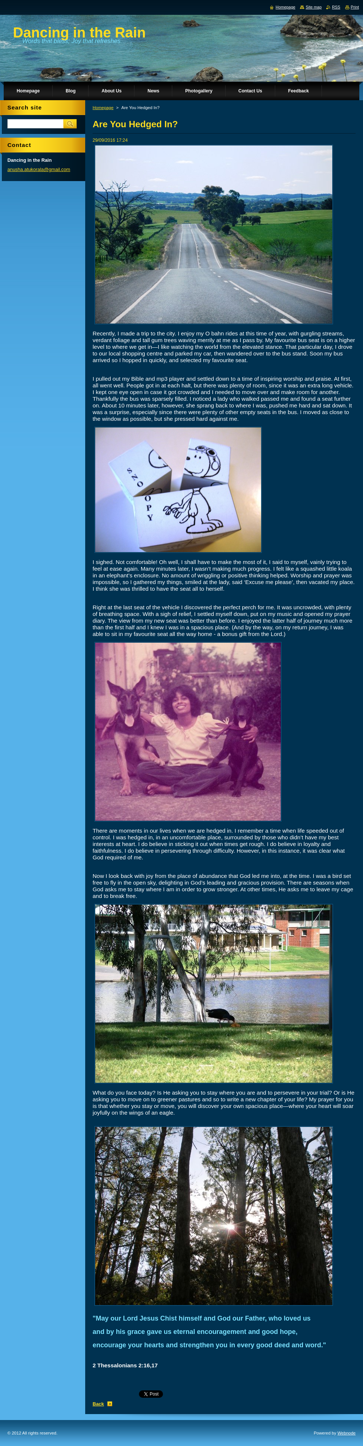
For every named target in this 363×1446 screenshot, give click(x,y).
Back (98, 1404)
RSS (336, 7)
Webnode (346, 1433)
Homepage (103, 107)
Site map (314, 7)
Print (355, 7)
